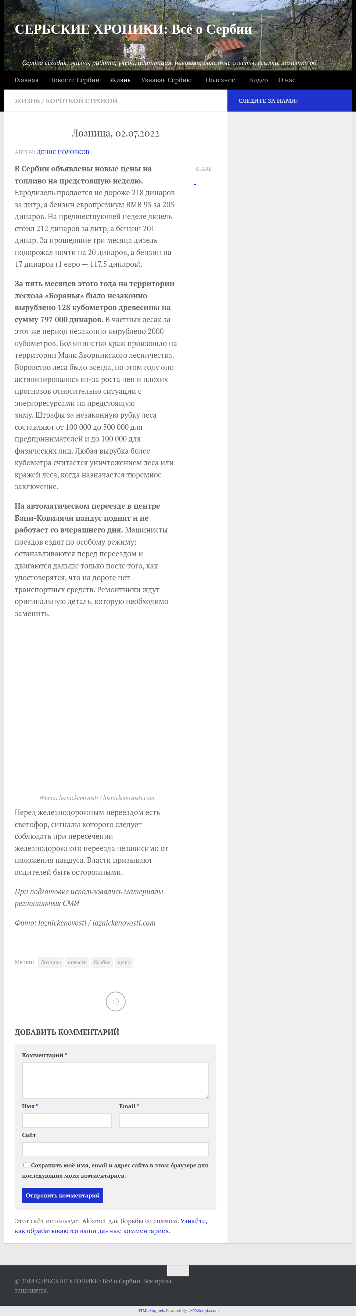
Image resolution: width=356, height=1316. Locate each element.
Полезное (220, 79)
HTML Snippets (151, 1310)
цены (124, 962)
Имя (30, 1106)
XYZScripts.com (204, 1310)
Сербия (102, 962)
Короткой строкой (82, 100)
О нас (286, 79)
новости (77, 962)
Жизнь (120, 79)
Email (129, 1106)
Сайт (29, 1135)
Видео (258, 79)
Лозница (51, 962)
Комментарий (45, 1055)
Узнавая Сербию (166, 79)
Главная (26, 79)
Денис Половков (63, 152)
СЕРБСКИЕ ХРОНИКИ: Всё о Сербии (133, 29)
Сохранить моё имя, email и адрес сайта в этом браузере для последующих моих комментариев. (115, 1170)
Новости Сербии (74, 79)
